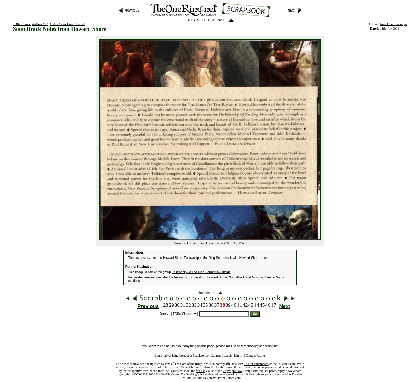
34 (199, 305)
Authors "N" (40, 24)
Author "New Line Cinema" (67, 24)
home (158, 355)
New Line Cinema (391, 24)
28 (165, 305)
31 (182, 305)
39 (228, 305)
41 (239, 305)
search (228, 355)
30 (177, 305)
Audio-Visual (276, 277)
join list (238, 355)
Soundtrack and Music (244, 277)
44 (256, 305)
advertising (171, 355)
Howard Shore (217, 277)
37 (216, 305)
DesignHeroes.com (229, 377)
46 (268, 305)
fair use (200, 371)
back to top (201, 355)
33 (194, 305)
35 (205, 305)
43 (251, 305)
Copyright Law (232, 371)
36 (211, 305)
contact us (186, 355)
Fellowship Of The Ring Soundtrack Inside (201, 272)
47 (273, 305)
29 (171, 305)
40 (233, 305)
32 (188, 305)
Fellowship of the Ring (189, 277)
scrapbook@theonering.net (259, 346)
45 (262, 305)
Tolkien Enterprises (256, 364)
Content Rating (255, 355)
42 (245, 305)
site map (216, 355)
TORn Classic (22, 24)
